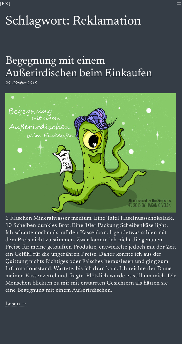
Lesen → (16, 304)
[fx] (5, 4)
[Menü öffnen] (179, 4)
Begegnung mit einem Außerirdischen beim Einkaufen (78, 67)
